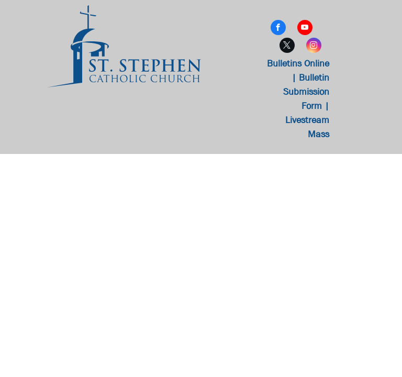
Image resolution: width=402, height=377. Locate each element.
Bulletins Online (298, 64)
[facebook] (278, 29)
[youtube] (304, 29)
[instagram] (313, 47)
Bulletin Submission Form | (306, 92)
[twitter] (287, 47)
